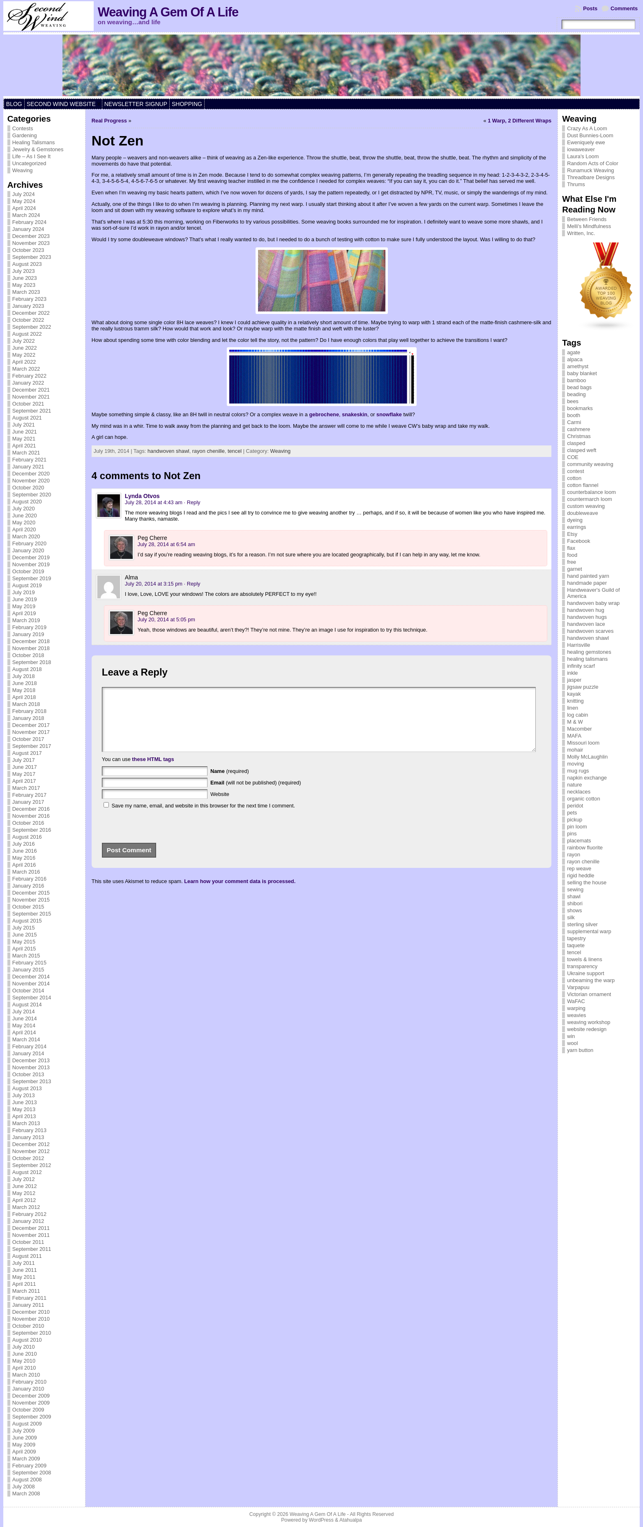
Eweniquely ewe (586, 142)
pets (572, 813)
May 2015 (23, 942)
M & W (575, 722)
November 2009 (31, 1403)
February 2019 (29, 627)
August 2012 (27, 1172)
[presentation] (158, 835)
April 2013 (24, 1116)
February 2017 (29, 795)
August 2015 (27, 921)
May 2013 (23, 1109)
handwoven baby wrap (593, 603)
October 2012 (28, 1158)
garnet (574, 569)
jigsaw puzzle (582, 687)
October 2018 (28, 655)
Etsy (572, 534)
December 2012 (31, 1144)
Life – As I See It (31, 156)
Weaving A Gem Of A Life (168, 12)
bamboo (576, 380)
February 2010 (29, 1382)
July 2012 (23, 1179)
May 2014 (23, 1025)
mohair (575, 750)
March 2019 (26, 620)
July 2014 (23, 1011)
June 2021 (24, 432)
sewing (575, 889)
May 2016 (23, 858)
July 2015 (23, 928)
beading (576, 394)
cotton (574, 478)
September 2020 (31, 494)
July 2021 (23, 425)
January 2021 (28, 467)
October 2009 (28, 1410)
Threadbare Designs (591, 177)
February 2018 (29, 711)
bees (572, 401)
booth (573, 415)
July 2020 (23, 508)
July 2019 (23, 592)
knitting (575, 701)
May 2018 (23, 690)
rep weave (579, 868)
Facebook (578, 541)
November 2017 (31, 732)
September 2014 (31, 997)
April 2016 (24, 865)
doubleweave (582, 513)
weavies (576, 1015)
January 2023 (28, 306)
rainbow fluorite (585, 847)
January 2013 (28, 1137)
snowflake (389, 414)
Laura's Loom (583, 156)
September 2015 (31, 914)
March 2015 (26, 956)
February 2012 (29, 1214)
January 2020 (28, 550)
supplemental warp (589, 931)
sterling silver (582, 924)
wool (572, 1043)
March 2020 (26, 536)
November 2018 (31, 648)
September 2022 (31, 327)
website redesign (586, 1029)
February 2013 (29, 1130)
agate (573, 352)
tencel (235, 451)
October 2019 (28, 571)
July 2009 (23, 1431)
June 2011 (24, 1270)
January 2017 (28, 802)
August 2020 (27, 501)
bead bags (579, 387)
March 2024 (26, 215)
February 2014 (29, 1046)
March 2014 (26, 1039)
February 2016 (29, 879)
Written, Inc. (581, 233)
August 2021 (27, 418)
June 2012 (24, 1186)
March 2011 (26, 1291)
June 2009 (24, 1438)
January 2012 (28, 1221)
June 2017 (24, 767)
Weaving (22, 170)
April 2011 (24, 1284)
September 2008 (31, 1472)
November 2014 (31, 983)
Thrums (576, 184)
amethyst (577, 366)
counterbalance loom (591, 492)
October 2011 (28, 1242)
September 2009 (31, 1417)
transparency (582, 966)
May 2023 (23, 285)
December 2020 (31, 474)
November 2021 (31, 397)
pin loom (577, 826)
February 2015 (29, 963)
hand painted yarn (588, 576)
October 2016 (28, 823)
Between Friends (586, 219)
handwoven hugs (587, 617)
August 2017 (27, 753)
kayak (574, 694)
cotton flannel (582, 485)
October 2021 (28, 404)
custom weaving (586, 506)
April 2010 (24, 1368)
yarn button (580, 1050)
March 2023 (26, 292)
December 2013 (31, 1060)
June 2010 (24, 1354)
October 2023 (28, 250)
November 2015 (31, 900)
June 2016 (24, 851)
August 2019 (27, 585)
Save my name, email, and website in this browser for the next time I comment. (203, 818)
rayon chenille (208, 451)
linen (572, 708)
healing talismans (587, 659)
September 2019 (31, 578)
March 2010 (26, 1375)
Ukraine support (585, 973)
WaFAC (576, 1001)
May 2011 (23, 1277)
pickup (574, 820)
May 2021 (23, 439)
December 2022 (31, 313)
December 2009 (31, 1396)
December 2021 (31, 390)
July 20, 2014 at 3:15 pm (153, 584)
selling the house (586, 882)
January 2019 (28, 634)
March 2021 (26, 453)
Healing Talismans (33, 142)
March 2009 (26, 1458)
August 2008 (27, 1479)
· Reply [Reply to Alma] (192, 584)
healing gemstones (589, 652)
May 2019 (23, 606)
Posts (590, 8)
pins (571, 833)
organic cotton (583, 799)
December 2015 (31, 893)
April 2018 (24, 697)
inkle (572, 673)
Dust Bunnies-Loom (590, 135)
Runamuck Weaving (590, 170)
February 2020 (29, 543)
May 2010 (23, 1361)
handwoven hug (585, 610)
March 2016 (26, 872)
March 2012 (26, 1207)
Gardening (24, 135)
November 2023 (31, 243)
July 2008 (23, 1486)
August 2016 (27, 837)
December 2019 (31, 557)
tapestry (576, 938)
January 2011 (28, 1305)
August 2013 (27, 1088)
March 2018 (26, 704)
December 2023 (31, 236)
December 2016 (31, 809)
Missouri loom (583, 743)
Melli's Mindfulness (589, 226)
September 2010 (31, 1333)
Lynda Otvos (142, 496)
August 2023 (27, 264)
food (572, 555)
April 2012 (24, 1200)
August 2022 (27, 334)
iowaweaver (581, 149)
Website (219, 806)
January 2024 (28, 229)
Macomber (579, 729)
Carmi (574, 422)
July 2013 (23, 1095)
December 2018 (31, 641)
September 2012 (31, 1165)
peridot (575, 806)
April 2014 (24, 1032)
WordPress (321, 1520)
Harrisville (578, 645)
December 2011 (31, 1228)
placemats (579, 840)
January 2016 (28, 886)
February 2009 (29, 1465)
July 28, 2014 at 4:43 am (153, 502)
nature (574, 785)
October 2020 (28, 487)
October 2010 (28, 1326)
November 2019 (31, 564)
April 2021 (24, 446)
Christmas (579, 436)
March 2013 (26, 1123)
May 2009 (23, 1445)
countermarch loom (589, 499)
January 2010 (28, 1389)
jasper (574, 680)
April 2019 (24, 613)
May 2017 (23, 774)
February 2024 (29, 222)
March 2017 (26, 788)
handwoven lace (586, 624)
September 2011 (31, 1249)
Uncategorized (29, 163)
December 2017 (31, 725)
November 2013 (31, 1067)
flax (571, 548)
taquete (576, 945)
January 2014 (28, 1053)
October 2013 (28, 1074)
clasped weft (581, 450)
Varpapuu (578, 987)
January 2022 (28, 383)
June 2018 (24, 683)
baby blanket (582, 373)
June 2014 (24, 1018)
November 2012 (31, 1151)
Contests (22, 128)
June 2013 (24, 1102)
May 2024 (23, 201)
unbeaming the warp (591, 980)
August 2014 (27, 1004)
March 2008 (26, 1493)
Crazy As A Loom (587, 128)
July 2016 (23, 844)
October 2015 (28, 907)
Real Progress (109, 121)
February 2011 (29, 1298)
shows (574, 910)
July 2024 (23, 194)
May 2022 (23, 355)
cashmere (578, 429)
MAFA (574, 736)
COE (572, 457)
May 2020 (23, 522)
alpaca (575, 359)
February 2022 (29, 376)
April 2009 (24, 1452)
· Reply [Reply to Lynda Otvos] (192, 502)
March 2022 (26, 369)
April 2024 (24, 208)
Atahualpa (350, 1520)
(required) (229, 783)
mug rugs (578, 771)
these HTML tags (153, 771)
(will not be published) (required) (255, 795)
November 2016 (31, 816)
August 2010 (27, 1340)
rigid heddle (580, 875)
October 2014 (28, 990)
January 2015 (28, 969)
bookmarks (580, 408)
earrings (576, 527)
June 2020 (24, 515)
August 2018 (27, 669)
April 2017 (24, 781)
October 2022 (28, 320)
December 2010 (31, 1312)
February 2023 (29, 299)
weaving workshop (588, 1022)
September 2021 (31, 411)
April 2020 (24, 529)
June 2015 (24, 935)
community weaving (590, 464)
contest (575, 471)
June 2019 (24, 599)
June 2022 (24, 348)
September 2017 (31, 746)
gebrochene (324, 414)
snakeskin (354, 414)
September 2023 (31, 257)
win (571, 1036)
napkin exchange (587, 778)
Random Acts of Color (592, 163)
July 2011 (23, 1263)
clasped (576, 443)
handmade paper (587, 583)
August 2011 (27, 1256)
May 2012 (23, 1193)
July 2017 (23, 760)
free (571, 562)
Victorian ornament (589, 994)
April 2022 (24, 362)
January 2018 (28, 718)
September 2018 (31, 662)
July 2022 (23, 341)
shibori (575, 903)
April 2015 (24, 949)
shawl (574, 896)
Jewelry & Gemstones (37, 149)
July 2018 (23, 676)
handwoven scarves (590, 631)
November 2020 (31, 480)
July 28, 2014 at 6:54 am (166, 544)
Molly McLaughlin (587, 757)
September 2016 (31, 830)
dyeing (575, 520)
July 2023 (23, 271)
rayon (573, 854)
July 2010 (23, 1347)
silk (570, 917)
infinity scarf (581, 666)
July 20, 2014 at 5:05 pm (166, 619)
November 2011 (31, 1235)
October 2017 (28, 739)
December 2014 (31, 976)
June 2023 (24, 278)
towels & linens (584, 959)
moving (575, 764)
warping (576, 1008)
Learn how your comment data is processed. (239, 893)
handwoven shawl (168, 451)
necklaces (578, 792)
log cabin (577, 715)
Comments (624, 8)
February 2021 (29, 460)
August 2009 (27, 1424)
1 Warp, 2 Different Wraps (519, 121)
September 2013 (31, 1081)
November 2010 (31, 1319)
